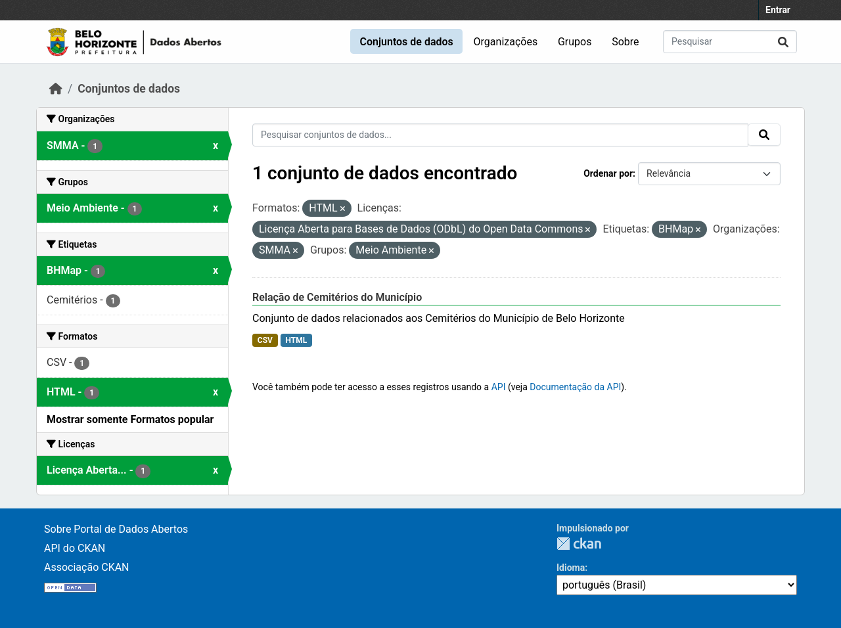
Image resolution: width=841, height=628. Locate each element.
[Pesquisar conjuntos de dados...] (730, 41)
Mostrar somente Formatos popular (130, 419)
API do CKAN (74, 548)
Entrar (777, 10)
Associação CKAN (86, 567)
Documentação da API (575, 387)
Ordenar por (608, 173)
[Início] (55, 88)
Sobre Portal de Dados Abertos (116, 529)
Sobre (625, 41)
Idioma (571, 567)
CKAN (579, 543)
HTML (296, 340)
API (498, 387)
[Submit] (783, 41)
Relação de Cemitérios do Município (337, 297)
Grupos (575, 41)
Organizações (506, 41)
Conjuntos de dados (406, 41)
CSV (265, 340)
